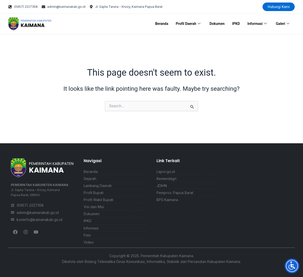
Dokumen (217, 24)
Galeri (282, 24)
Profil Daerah (188, 24)
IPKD (236, 24)
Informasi (257, 24)
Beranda (161, 24)
